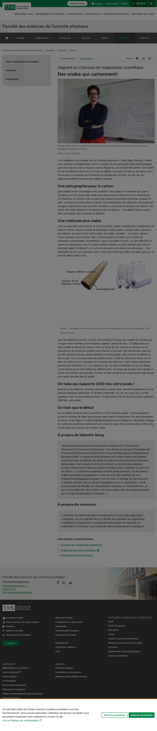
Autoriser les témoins (142, 715)
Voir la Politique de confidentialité (20, 720)
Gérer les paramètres (114, 715)
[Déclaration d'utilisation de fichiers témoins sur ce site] (78, 715)
